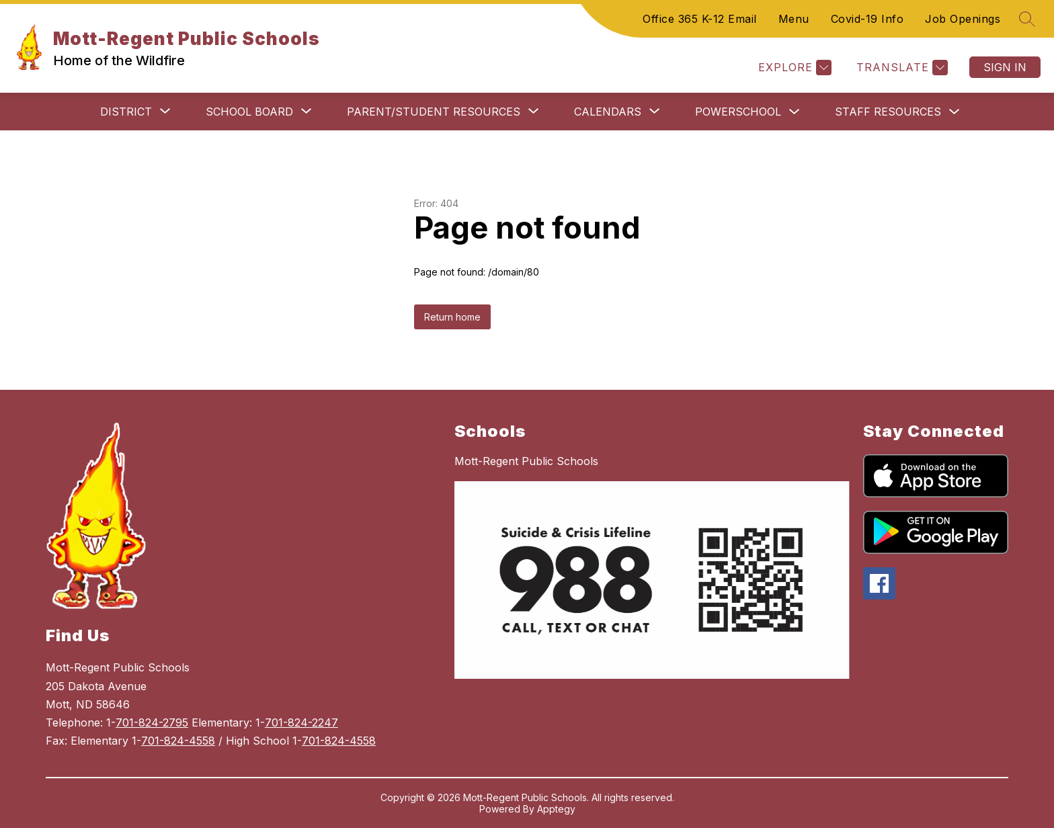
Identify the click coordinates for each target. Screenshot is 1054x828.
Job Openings (962, 19)
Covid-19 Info (867, 19)
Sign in (1004, 67)
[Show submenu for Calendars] (607, 112)
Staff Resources (888, 111)
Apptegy (556, 809)
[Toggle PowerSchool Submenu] (794, 112)
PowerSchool (738, 111)
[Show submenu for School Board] (249, 112)
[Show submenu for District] (126, 112)
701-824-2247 (301, 722)
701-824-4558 (178, 740)
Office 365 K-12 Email (700, 19)
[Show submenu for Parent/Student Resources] (433, 112)
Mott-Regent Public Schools (526, 461)
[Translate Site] (900, 67)
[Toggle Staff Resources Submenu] (954, 112)
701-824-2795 (152, 722)
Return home (452, 317)
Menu (793, 19)
